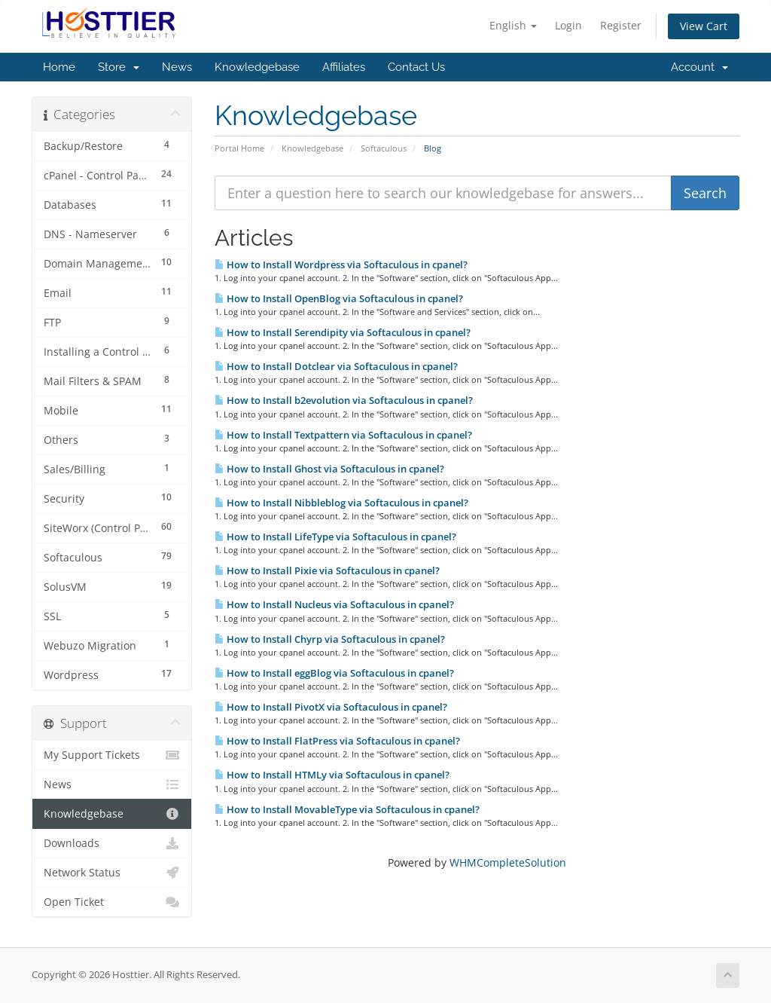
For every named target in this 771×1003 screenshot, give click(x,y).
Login (568, 25)
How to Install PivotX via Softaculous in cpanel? (331, 707)
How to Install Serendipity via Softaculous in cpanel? (343, 332)
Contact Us (416, 67)
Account (699, 67)
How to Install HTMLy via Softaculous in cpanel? (332, 774)
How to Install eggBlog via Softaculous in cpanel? (334, 673)
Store (118, 67)
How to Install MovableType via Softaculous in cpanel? (347, 809)
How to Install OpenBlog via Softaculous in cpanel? (339, 298)
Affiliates (343, 67)
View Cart (703, 26)
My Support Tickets (112, 755)
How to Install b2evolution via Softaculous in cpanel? (344, 400)
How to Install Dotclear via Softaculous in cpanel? (336, 366)
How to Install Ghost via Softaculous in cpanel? (329, 469)
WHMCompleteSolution (507, 862)
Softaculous (384, 148)
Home (59, 67)
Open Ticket (112, 902)
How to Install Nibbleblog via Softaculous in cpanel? (341, 502)
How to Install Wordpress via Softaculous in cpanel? (341, 264)
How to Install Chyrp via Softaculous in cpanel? (330, 639)
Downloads (112, 843)
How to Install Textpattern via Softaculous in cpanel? (343, 435)
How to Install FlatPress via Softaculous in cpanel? (337, 741)
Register (620, 25)
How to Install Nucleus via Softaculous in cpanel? (334, 604)
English (513, 25)
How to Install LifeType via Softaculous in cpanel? (335, 536)
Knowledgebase (257, 67)
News (177, 67)
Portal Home (239, 148)
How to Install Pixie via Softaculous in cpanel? (327, 570)
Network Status (112, 873)
